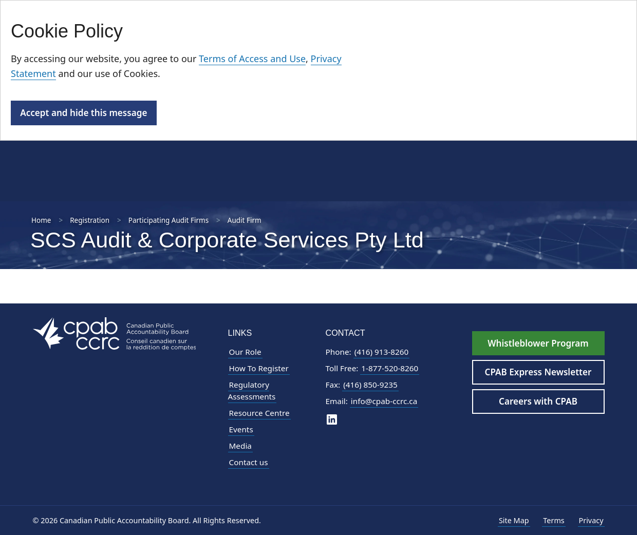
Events (241, 429)
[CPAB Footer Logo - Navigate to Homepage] (114, 332)
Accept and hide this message (83, 113)
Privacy (591, 520)
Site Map (514, 520)
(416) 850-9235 (370, 384)
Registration (89, 220)
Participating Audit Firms (168, 220)
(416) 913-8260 (381, 352)
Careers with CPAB (538, 401)
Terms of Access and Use (252, 58)
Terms (553, 520)
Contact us (248, 462)
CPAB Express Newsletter (538, 372)
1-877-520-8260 (389, 368)
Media (240, 446)
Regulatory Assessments (252, 390)
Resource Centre (259, 413)
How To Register (259, 368)
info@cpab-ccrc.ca (384, 401)
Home (41, 220)
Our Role (245, 352)
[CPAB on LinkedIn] (332, 419)
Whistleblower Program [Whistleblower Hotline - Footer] (538, 343)
